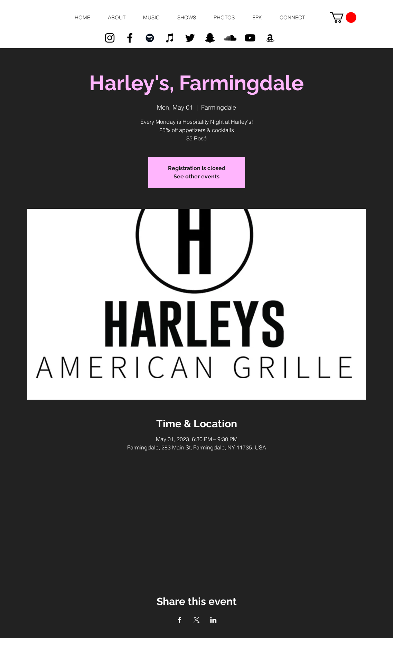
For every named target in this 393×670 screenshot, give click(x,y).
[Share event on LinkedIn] (213, 620)
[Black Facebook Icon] (129, 37)
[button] (116, 17)
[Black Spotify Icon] (149, 37)
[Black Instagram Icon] (109, 37)
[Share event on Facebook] (179, 620)
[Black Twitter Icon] (190, 37)
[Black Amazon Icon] (270, 37)
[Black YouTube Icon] (250, 37)
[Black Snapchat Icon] (210, 37)
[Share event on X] (196, 620)
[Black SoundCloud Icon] (230, 37)
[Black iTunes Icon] (169, 37)
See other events (196, 176)
